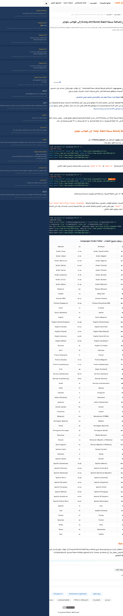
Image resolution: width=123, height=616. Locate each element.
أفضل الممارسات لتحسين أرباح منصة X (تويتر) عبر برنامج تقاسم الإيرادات (12, 32)
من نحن (101, 601)
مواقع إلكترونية (10, 145)
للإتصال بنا (89, 601)
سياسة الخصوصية (40, 601)
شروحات (12, 123)
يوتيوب (13, 152)
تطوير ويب (12, 120)
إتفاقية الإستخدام (56, 601)
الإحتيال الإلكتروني (26, 134)
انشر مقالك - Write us (74, 601)
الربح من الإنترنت (27, 141)
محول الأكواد (89, 594)
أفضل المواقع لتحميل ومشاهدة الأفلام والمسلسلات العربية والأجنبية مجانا (12, 23)
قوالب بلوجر (12, 127)
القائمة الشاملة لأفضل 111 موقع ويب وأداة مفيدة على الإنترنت (12, 49)
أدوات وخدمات (27, 123)
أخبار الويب (29, 116)
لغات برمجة (12, 134)
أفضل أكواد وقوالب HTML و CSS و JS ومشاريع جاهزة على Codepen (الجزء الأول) (12, 41)
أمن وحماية (28, 131)
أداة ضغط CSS (51, 594)
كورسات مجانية (10, 131)
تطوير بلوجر (12, 116)
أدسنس (29, 120)
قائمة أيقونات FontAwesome (70, 594)
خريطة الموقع (24, 601)
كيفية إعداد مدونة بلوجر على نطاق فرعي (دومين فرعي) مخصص (88, 97)
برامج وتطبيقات (27, 145)
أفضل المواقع (27, 127)
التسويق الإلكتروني (26, 138)
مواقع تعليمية (11, 148)
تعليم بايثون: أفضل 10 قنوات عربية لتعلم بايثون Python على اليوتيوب (13, 59)
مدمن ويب (55, 613)
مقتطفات (12, 141)
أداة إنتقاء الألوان (35, 594)
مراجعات (12, 138)
